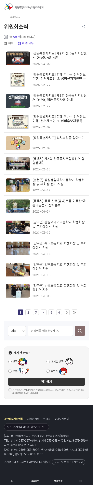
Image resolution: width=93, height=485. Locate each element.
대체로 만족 (57, 361)
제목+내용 (26, 43)
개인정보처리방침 (13, 418)
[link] (20, 312)
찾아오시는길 (61, 418)
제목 (8, 43)
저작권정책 (33, 418)
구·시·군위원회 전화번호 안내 (68, 462)
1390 (42, 462)
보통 (15, 371)
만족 (15, 361)
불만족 (54, 371)
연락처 (46, 418)
